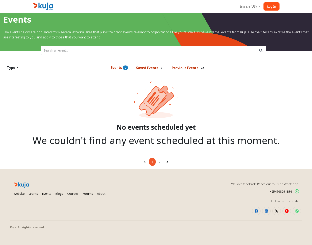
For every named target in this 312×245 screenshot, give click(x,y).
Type (11, 67)
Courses (72, 194)
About (101, 194)
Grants (33, 194)
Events (119, 67)
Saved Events (150, 67)
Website (19, 194)
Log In (271, 6)
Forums (87, 194)
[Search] (261, 50)
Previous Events (188, 67)
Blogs (59, 194)
